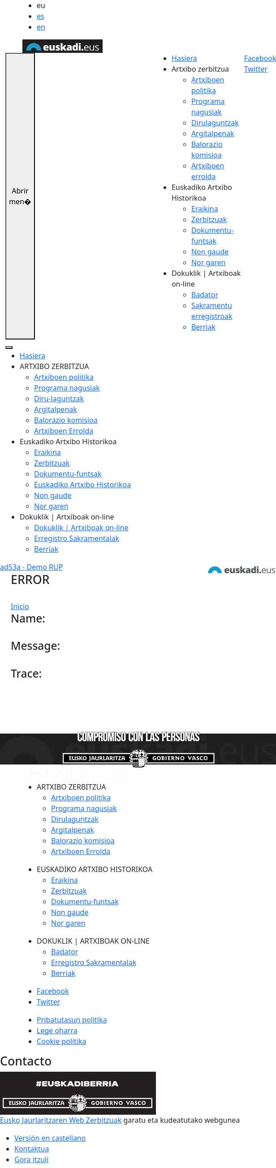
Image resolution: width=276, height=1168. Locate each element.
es (40, 16)
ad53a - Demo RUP (31, 567)
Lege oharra (57, 1030)
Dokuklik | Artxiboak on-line (81, 527)
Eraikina (204, 209)
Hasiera (184, 58)
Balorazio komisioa (66, 420)
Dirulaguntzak (215, 123)
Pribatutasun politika (72, 1020)
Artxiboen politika (64, 377)
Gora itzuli (31, 1159)
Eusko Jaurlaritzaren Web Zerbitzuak (60, 1120)
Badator (204, 295)
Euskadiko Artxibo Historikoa (82, 485)
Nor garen (208, 262)
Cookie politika (61, 1041)
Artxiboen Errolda (63, 431)
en (41, 27)
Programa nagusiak (67, 388)
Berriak (203, 327)
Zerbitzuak (209, 219)
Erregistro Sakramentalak (76, 538)
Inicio (20, 606)
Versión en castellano (50, 1138)
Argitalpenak (212, 133)
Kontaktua (31, 1149)
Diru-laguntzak (59, 399)
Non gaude (210, 252)
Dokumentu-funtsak (68, 474)
